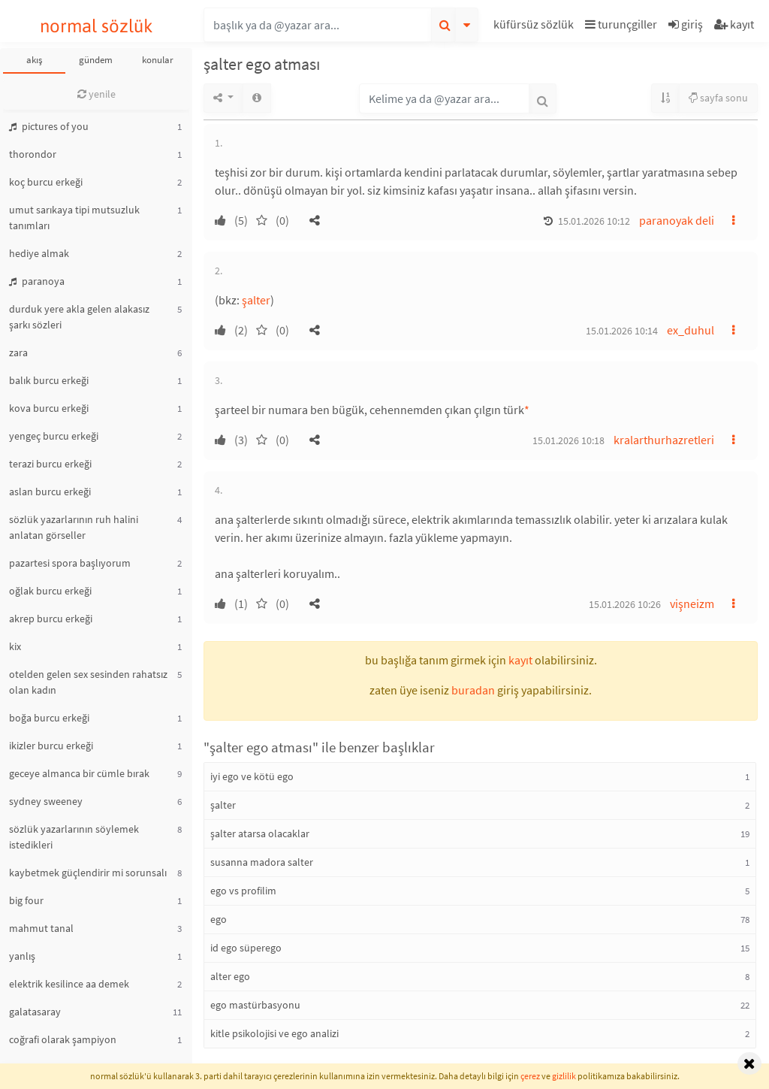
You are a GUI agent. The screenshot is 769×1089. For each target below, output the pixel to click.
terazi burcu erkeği (50, 463)
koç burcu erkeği (46, 182)
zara (18, 352)
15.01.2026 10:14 (622, 330)
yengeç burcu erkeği (53, 436)
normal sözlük (96, 26)
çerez (530, 1075)
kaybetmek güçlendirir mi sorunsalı (88, 872)
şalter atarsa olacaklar (259, 833)
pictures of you (49, 126)
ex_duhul (690, 329)
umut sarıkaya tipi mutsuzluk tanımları (74, 217)
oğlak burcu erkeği (50, 590)
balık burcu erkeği (49, 380)
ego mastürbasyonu (255, 1005)
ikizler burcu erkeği (51, 745)
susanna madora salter (261, 862)
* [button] (526, 409)
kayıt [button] (520, 659)
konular (157, 59)
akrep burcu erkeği (50, 618)
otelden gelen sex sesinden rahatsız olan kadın (88, 682)
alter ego (230, 976)
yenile (96, 94)
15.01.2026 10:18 (568, 440)
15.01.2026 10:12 (594, 221)
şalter (256, 299)
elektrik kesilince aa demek (69, 984)
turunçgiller (621, 24)
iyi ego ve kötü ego (252, 776)
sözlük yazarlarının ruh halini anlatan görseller (73, 527)
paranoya (37, 281)
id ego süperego (246, 947)
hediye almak (39, 253)
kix (15, 646)
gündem (96, 59)
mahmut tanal (41, 928)
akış (34, 59)
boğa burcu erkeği (49, 717)
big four (26, 900)
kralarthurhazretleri (664, 439)
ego (218, 919)
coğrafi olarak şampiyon (62, 1039)
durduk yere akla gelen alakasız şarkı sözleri (79, 316)
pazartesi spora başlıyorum (70, 563)
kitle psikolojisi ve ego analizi (274, 1033)
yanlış (22, 956)
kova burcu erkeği (49, 408)
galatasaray (35, 1011)
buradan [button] (473, 689)
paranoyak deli (676, 220)
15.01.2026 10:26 (625, 604)
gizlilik (564, 1075)
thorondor (32, 154)
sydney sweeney (46, 801)
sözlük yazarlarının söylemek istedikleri (74, 837)
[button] (535, 26)
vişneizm (692, 603)
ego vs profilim (243, 890)
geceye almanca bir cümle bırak (79, 773)
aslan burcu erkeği (50, 491)
